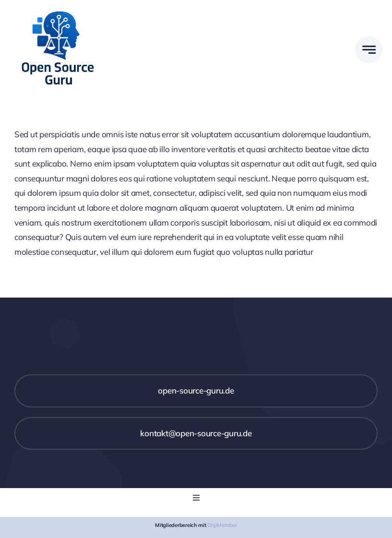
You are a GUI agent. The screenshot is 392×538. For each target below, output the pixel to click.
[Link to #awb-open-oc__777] (368, 49)
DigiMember (222, 525)
